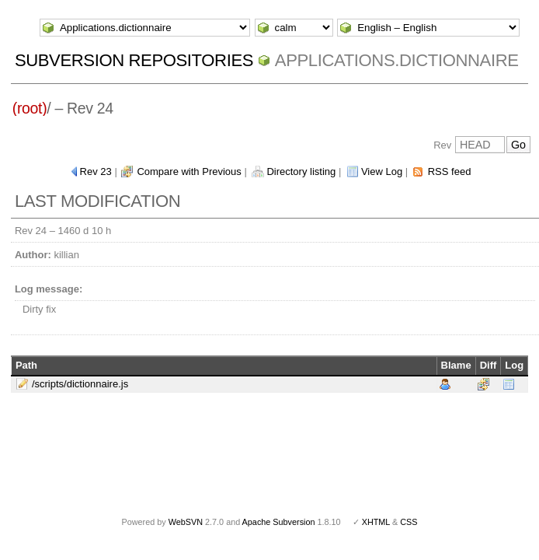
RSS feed (449, 171)
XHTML (376, 522)
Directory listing (301, 171)
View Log (381, 171)
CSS (408, 522)
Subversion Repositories (134, 60)
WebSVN (186, 522)
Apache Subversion (278, 522)
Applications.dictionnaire (397, 60)
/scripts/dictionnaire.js (80, 384)
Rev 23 (96, 171)
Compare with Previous (189, 171)
